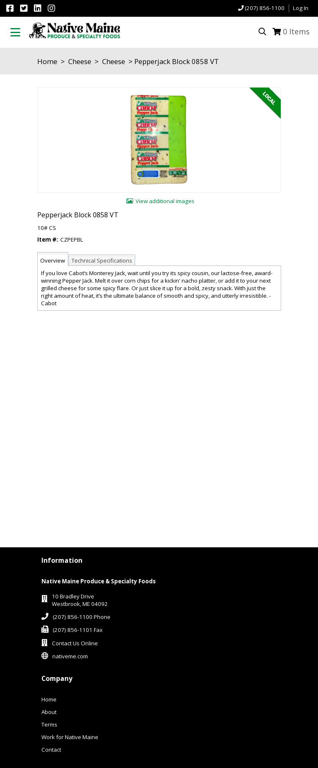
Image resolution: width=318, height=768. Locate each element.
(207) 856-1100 (265, 8)
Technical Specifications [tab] (102, 260)
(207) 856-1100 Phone (81, 617)
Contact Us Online (75, 643)
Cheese (80, 61)
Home (47, 61)
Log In (300, 8)
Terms (49, 724)
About (48, 712)
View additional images (165, 201)
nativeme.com (70, 656)
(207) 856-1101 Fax (78, 630)
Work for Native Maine (69, 737)
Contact (51, 749)
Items (296, 31)
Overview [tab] (52, 260)
